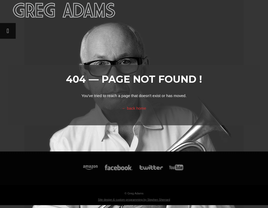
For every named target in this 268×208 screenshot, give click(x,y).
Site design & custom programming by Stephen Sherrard (134, 199)
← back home (134, 108)
